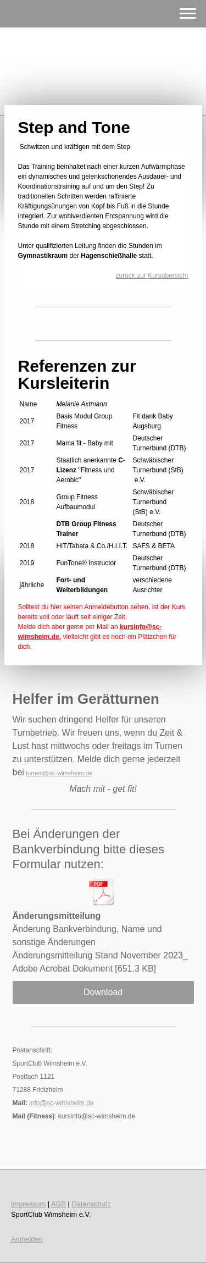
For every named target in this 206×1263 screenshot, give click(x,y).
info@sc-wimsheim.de (61, 1103)
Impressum (28, 1204)
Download (103, 992)
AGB (58, 1204)
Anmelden (27, 1239)
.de (88, 773)
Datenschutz (91, 1204)
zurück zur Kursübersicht (151, 275)
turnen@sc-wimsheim (55, 773)
